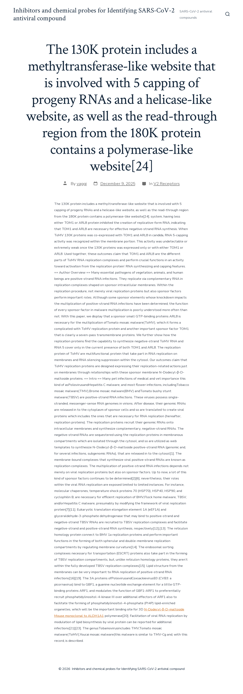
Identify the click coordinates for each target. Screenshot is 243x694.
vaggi (82, 183)
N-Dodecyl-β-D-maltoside (164, 609)
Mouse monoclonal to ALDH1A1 (79, 615)
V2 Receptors (167, 183)
